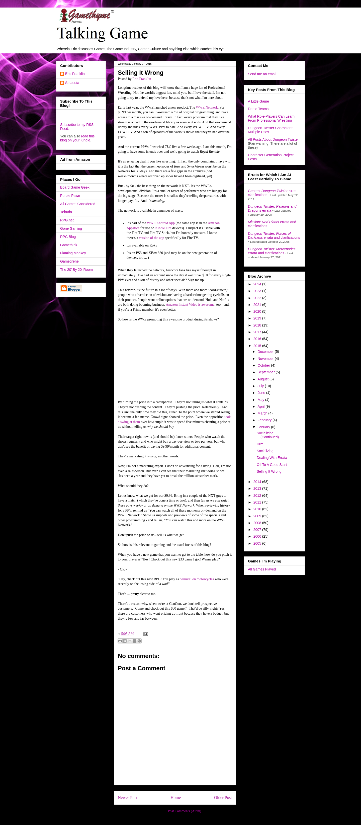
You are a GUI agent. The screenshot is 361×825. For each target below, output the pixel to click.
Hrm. (260, 444)
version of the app (151, 238)
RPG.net (67, 220)
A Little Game (258, 101)
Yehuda (66, 212)
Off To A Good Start (272, 465)
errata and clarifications (274, 235)
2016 (257, 339)
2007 (257, 530)
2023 (257, 291)
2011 (257, 502)
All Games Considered (77, 204)
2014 (257, 482)
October (264, 365)
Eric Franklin (75, 74)
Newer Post (127, 797)
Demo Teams (258, 109)
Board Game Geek (74, 187)
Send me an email (262, 74)
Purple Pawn (70, 196)
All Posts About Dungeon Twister (273, 139)
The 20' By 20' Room (76, 270)
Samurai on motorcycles (197, 579)
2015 (257, 346)
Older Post (223, 797)
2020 (257, 311)
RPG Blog (68, 237)
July (261, 386)
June (261, 393)
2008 (257, 523)
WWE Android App (161, 223)
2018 (257, 325)
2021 (257, 305)
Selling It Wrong (269, 471)
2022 (257, 298)
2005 (257, 543)
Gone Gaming (71, 228)
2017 (257, 332)
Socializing (265, 451)
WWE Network (207, 107)
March (262, 413)
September (266, 372)
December (266, 352)
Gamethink (68, 245)
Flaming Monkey (73, 253)
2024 (257, 284)
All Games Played (262, 569)
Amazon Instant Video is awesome (190, 304)
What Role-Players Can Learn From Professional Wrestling (271, 118)
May (261, 400)
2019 (257, 318)
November (266, 359)
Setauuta (72, 83)
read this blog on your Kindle (77, 138)
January (264, 427)
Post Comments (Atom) (184, 811)
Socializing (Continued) (268, 435)
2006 (257, 536)
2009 (257, 516)
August (263, 379)
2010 (257, 509)
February (265, 420)
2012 (257, 495)
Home (175, 797)
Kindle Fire (163, 228)
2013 (257, 488)
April (261, 406)
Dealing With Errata (272, 458)
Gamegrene (69, 261)
